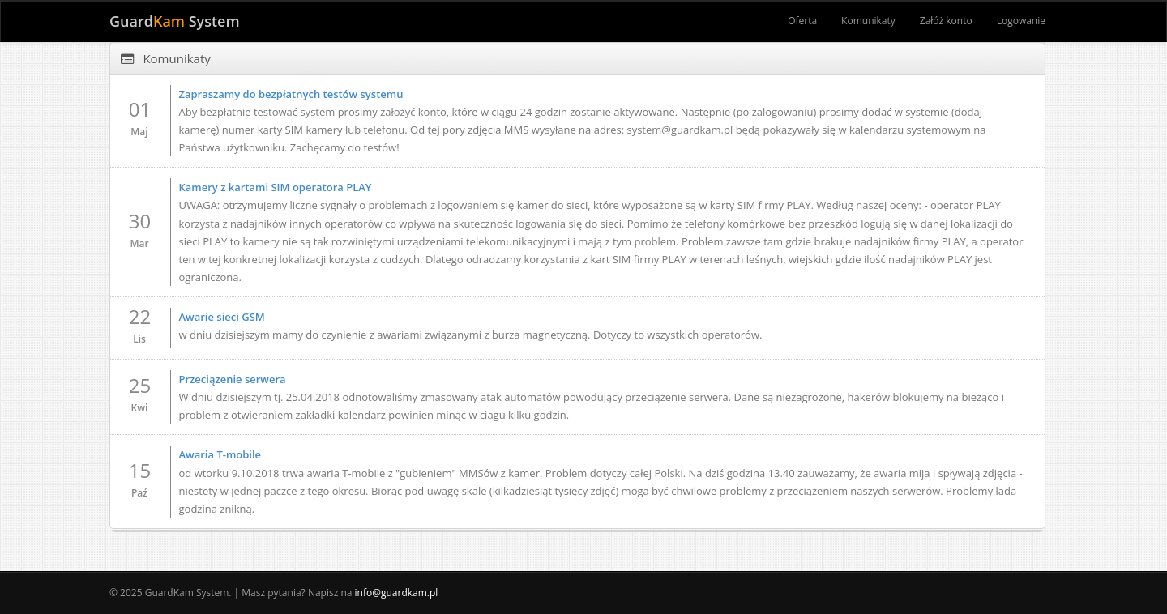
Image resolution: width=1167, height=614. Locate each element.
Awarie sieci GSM (222, 316)
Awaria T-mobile (220, 454)
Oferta (802, 21)
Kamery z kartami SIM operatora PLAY (275, 187)
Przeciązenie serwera (232, 379)
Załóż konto (946, 21)
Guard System (174, 21)
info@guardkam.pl (396, 592)
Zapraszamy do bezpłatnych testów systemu (291, 94)
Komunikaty (868, 21)
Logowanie (1021, 21)
